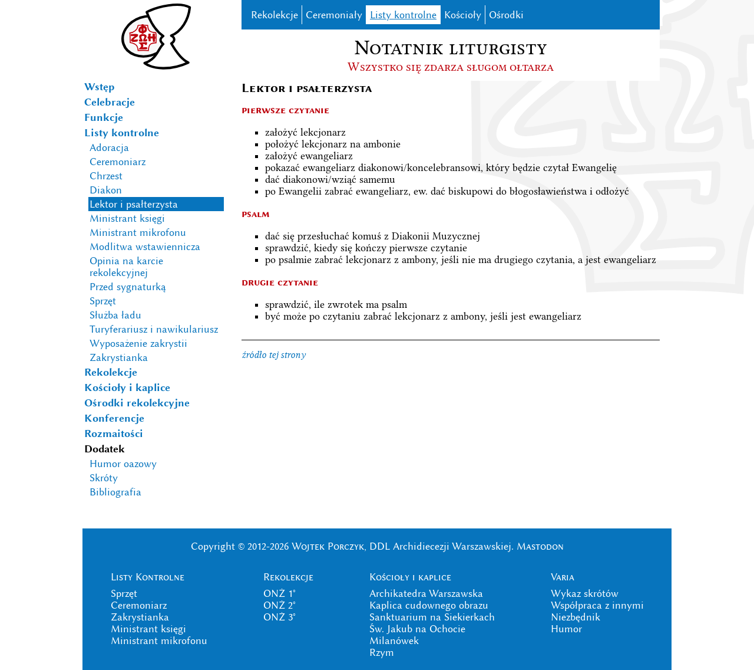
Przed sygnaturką (128, 287)
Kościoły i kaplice (127, 387)
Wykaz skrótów (585, 593)
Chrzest (106, 176)
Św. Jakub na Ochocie (417, 629)
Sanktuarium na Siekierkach (432, 617)
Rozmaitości (113, 433)
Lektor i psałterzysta (134, 204)
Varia (562, 577)
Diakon (106, 190)
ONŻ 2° (279, 605)
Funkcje (103, 117)
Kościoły (462, 15)
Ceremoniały (334, 15)
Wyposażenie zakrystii (138, 343)
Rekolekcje (110, 372)
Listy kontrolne (121, 133)
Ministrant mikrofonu (138, 232)
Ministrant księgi (127, 218)
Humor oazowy (123, 463)
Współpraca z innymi (597, 605)
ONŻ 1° (279, 593)
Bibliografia (115, 492)
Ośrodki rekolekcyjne (137, 403)
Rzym (381, 652)
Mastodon (540, 546)
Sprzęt (103, 301)
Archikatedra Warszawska (426, 593)
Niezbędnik (575, 617)
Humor (566, 629)
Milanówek (394, 640)
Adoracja (109, 147)
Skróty (104, 478)
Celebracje (109, 102)
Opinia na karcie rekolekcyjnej (126, 266)
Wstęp (99, 87)
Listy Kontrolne (147, 577)
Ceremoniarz (117, 162)
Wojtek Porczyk (328, 546)
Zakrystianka (119, 357)
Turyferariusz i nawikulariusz (154, 329)
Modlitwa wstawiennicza (145, 246)
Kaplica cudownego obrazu (428, 605)
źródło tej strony (274, 354)
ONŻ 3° (279, 617)
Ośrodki (506, 15)
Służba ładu (115, 315)
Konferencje (114, 418)
